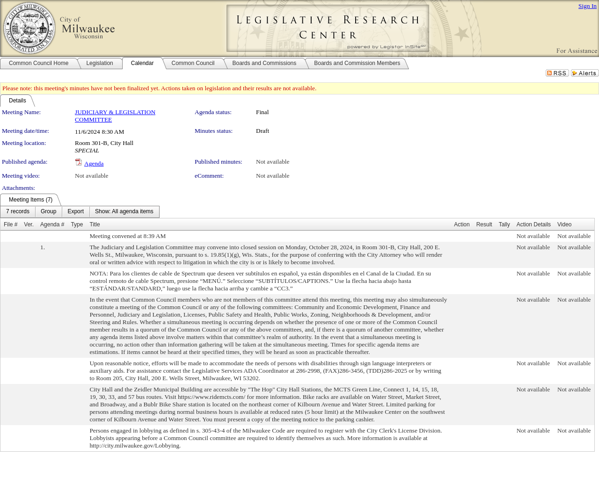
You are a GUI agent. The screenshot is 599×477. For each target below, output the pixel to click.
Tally (504, 224)
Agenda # (52, 224)
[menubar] (80, 212)
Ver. (29, 224)
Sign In (587, 5)
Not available (272, 161)
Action (461, 224)
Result (484, 224)
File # (10, 224)
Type (77, 224)
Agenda (93, 163)
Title (94, 224)
